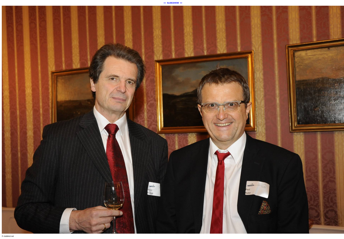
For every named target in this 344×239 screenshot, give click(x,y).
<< (165, 3)
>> (181, 3)
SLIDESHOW (173, 3)
